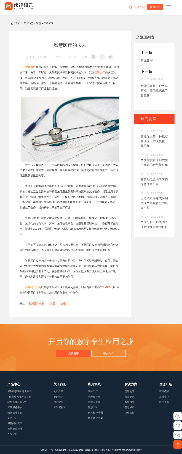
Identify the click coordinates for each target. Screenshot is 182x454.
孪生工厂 (93, 391)
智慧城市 (130, 407)
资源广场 (165, 384)
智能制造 (130, 391)
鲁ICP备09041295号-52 (98, 449)
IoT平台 (11, 417)
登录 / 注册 (138, 7)
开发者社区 (59, 407)
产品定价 (12, 433)
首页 (17, 23)
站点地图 (137, 449)
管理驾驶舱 (94, 396)
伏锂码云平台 (47, 449)
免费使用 (74, 353)
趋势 (63, 303)
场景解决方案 (95, 417)
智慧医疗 (99, 72)
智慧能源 (130, 396)
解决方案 (131, 384)
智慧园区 (93, 407)
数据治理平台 (14, 412)
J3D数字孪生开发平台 (19, 391)
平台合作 (107, 353)
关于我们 (59, 384)
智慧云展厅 (94, 401)
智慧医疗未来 (36, 303)
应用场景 (94, 384)
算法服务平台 (14, 407)
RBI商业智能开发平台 (19, 396)
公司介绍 (58, 391)
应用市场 (164, 401)
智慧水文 (130, 401)
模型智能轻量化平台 (18, 401)
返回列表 (144, 37)
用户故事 (58, 401)
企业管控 (130, 412)
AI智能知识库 (14, 423)
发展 (52, 303)
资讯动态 (28, 23)
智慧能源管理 (14, 428)
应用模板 (164, 391)
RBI (109, 287)
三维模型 (164, 396)
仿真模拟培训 (95, 412)
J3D (102, 287)
